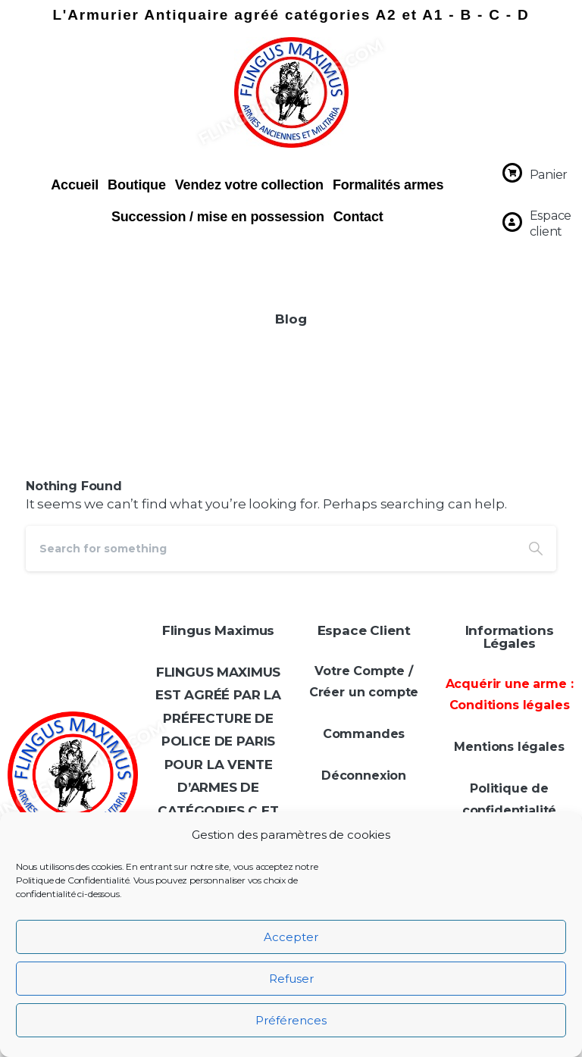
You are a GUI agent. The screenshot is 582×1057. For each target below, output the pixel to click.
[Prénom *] (445, 767)
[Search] (270, 548)
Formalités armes (388, 184)
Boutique (137, 184)
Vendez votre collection (249, 184)
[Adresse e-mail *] (445, 891)
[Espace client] (512, 222)
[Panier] (512, 173)
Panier (549, 174)
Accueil (75, 184)
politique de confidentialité (445, 1028)
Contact (358, 216)
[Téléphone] (445, 829)
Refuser (291, 978)
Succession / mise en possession (217, 216)
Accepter (291, 937)
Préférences (291, 1020)
